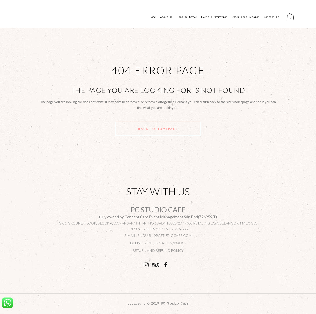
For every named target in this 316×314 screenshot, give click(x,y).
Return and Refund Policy (158, 250)
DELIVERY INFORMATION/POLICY (158, 243)
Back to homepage (158, 129)
